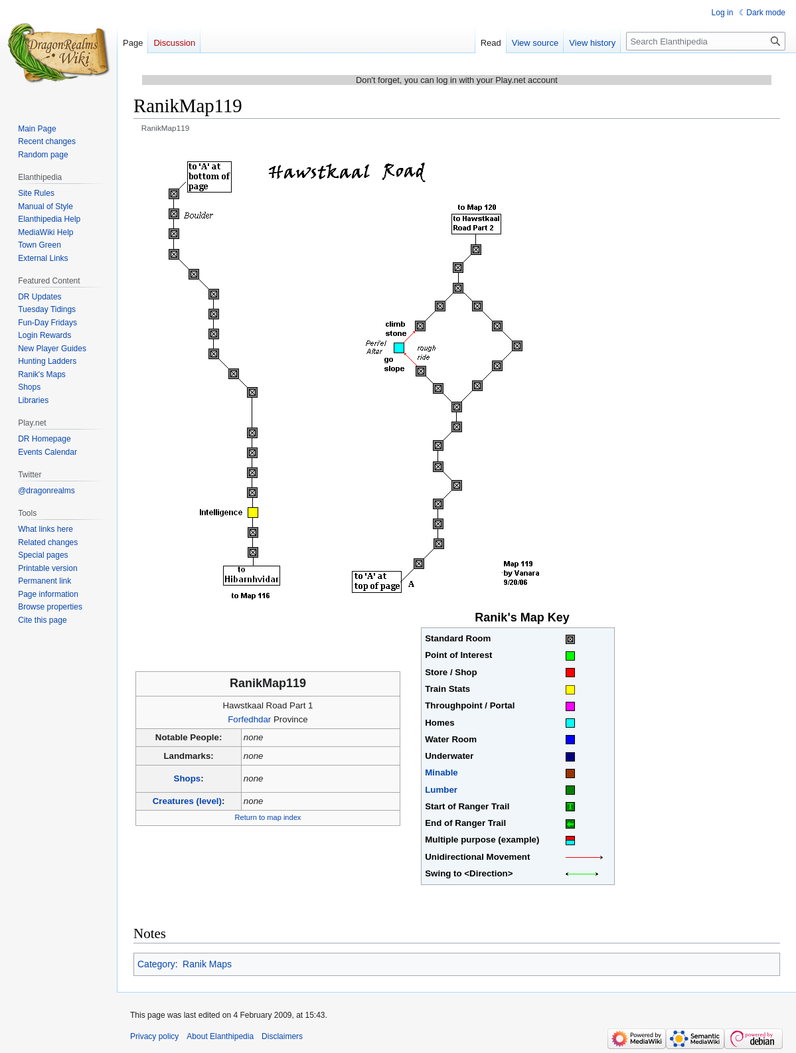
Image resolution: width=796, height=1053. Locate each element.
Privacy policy (154, 1036)
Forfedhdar (249, 719)
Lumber (441, 790)
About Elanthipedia (220, 1036)
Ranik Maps (207, 964)
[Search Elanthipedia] (705, 41)
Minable (441, 772)
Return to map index (268, 817)
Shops (187, 778)
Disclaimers (282, 1036)
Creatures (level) (187, 801)
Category (156, 964)
